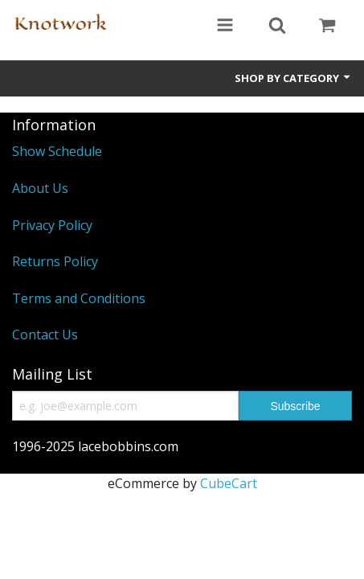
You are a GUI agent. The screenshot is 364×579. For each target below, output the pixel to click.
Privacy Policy (52, 225)
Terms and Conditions (78, 298)
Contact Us (45, 334)
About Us (40, 188)
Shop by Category (293, 78)
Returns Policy (55, 261)
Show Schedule (57, 151)
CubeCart (228, 483)
